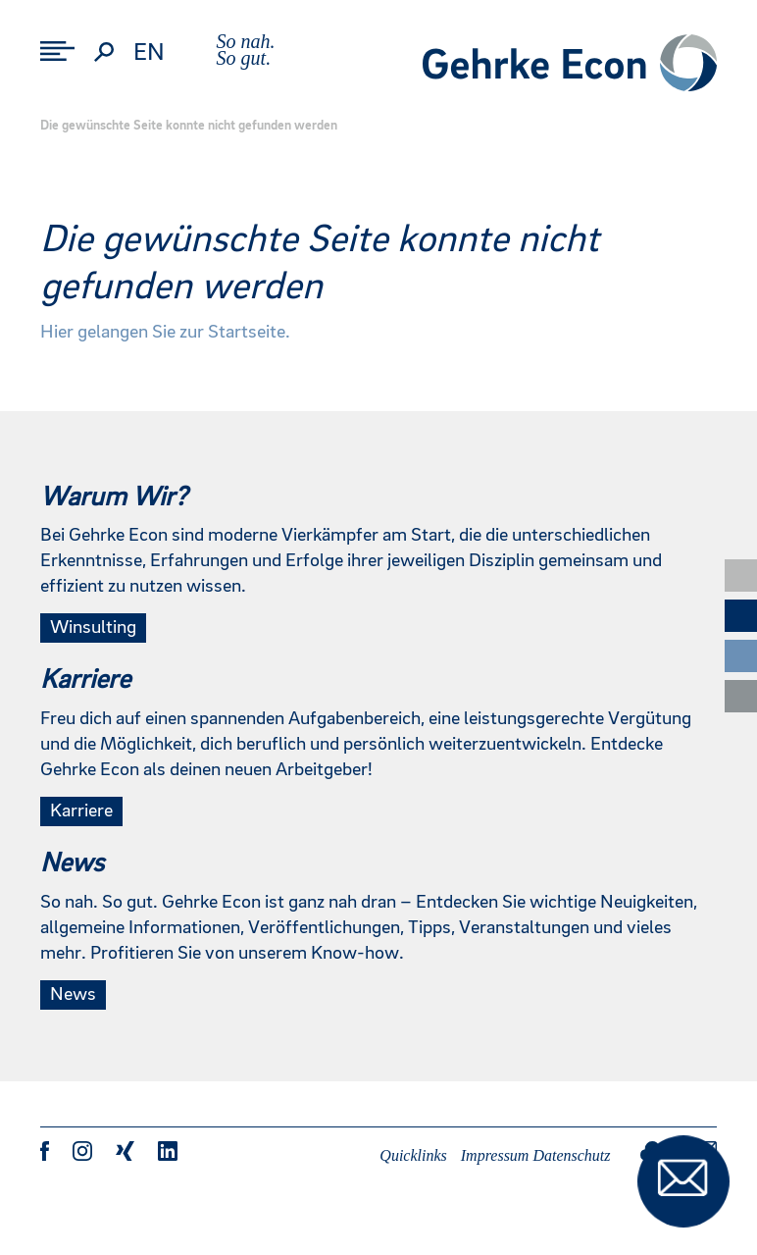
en (149, 54)
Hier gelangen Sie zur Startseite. (165, 332)
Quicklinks (412, 1155)
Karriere (81, 811)
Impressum (495, 1155)
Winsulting (93, 628)
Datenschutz (571, 1155)
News (73, 995)
